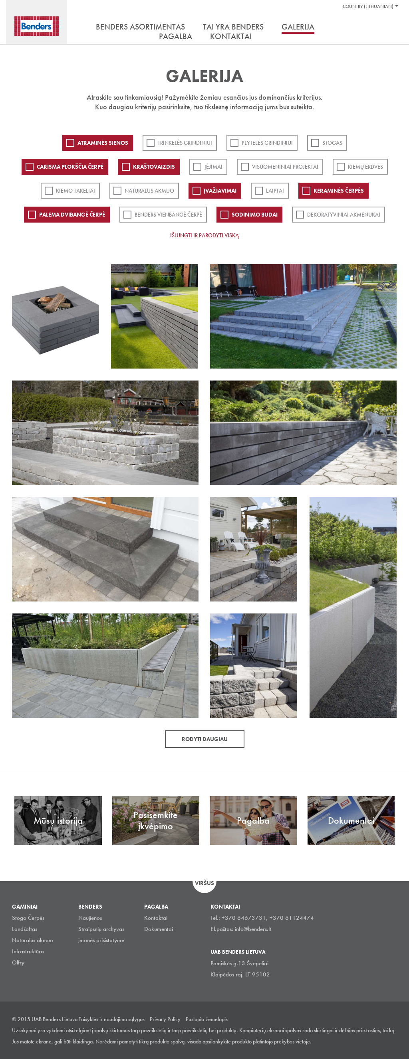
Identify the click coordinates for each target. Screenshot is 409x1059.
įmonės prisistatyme (101, 940)
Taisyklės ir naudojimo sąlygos (112, 1019)
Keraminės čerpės (339, 190)
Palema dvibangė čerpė (72, 214)
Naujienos (90, 918)
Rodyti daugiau (205, 739)
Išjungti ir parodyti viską (204, 235)
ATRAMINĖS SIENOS (102, 142)
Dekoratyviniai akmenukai (343, 214)
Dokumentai (158, 929)
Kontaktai (155, 918)
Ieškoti (391, 27)
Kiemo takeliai (75, 190)
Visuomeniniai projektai (285, 166)
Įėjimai (213, 166)
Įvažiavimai (220, 190)
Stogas (332, 142)
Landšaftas (24, 929)
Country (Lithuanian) (368, 6)
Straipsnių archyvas (101, 929)
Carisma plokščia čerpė (70, 166)
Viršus (204, 883)
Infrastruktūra (28, 951)
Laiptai (275, 190)
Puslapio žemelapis (207, 1019)
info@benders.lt (253, 929)
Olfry (18, 962)
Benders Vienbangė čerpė (168, 214)
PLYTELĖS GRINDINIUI (267, 142)
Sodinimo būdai (255, 214)
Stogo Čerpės (28, 918)
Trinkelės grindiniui (185, 142)
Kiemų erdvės (365, 166)
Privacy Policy (165, 1019)
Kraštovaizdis (154, 166)
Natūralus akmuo (149, 190)
